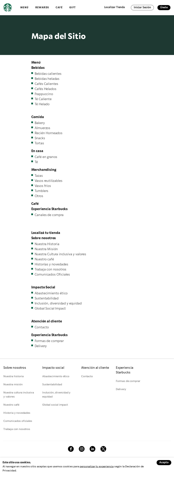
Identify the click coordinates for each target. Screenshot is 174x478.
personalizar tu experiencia (97, 466)
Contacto (87, 376)
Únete (164, 7)
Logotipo (7, 7)
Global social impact (55, 405)
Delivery (121, 389)
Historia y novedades (16, 413)
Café (59, 7)
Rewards (42, 7)
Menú (24, 7)
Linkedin (92, 449)
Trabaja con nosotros (16, 429)
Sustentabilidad (52, 384)
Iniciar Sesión (142, 7)
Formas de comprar (128, 381)
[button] (19, 368)
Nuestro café (11, 405)
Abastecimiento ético (55, 376)
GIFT (72, 7)
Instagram (82, 449)
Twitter (103, 449)
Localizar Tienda (114, 7)
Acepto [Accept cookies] (164, 462)
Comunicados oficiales (17, 421)
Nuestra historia (13, 376)
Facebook (71, 449)
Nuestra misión (13, 384)
